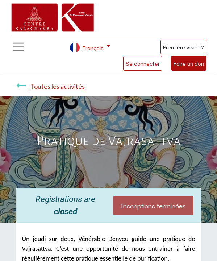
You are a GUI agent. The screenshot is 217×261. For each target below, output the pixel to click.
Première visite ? (183, 46)
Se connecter (143, 63)
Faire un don (189, 63)
